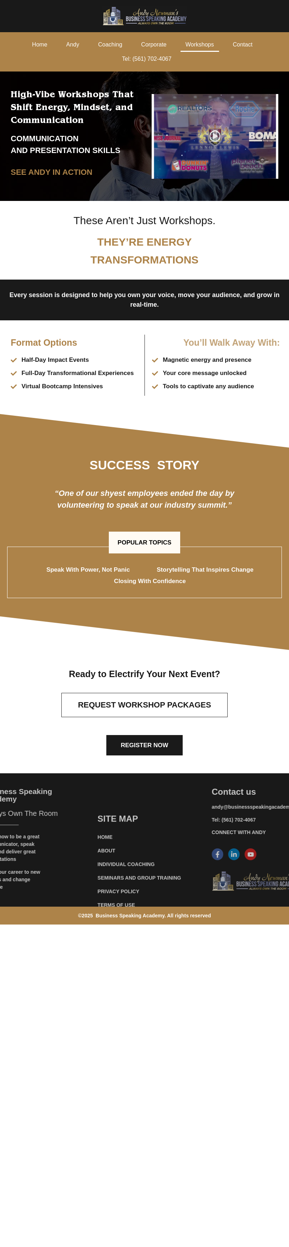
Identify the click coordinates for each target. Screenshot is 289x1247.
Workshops (200, 44)
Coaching (110, 44)
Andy (72, 44)
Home (39, 44)
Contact (243, 44)
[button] (145, 542)
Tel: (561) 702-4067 (147, 59)
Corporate (154, 44)
